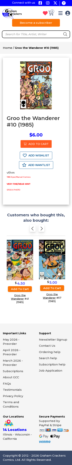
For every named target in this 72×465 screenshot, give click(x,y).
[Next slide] (41, 229)
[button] (60, 14)
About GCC (11, 377)
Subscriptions (13, 371)
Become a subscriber (36, 23)
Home (7, 48)
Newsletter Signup (53, 339)
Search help (48, 358)
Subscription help (52, 364)
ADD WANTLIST (36, 165)
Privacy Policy (13, 396)
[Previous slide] (33, 229)
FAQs (7, 383)
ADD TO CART (36, 144)
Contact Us (47, 345)
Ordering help (49, 352)
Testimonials (12, 389)
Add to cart (20, 289)
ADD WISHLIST (36, 155)
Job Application (50, 370)
